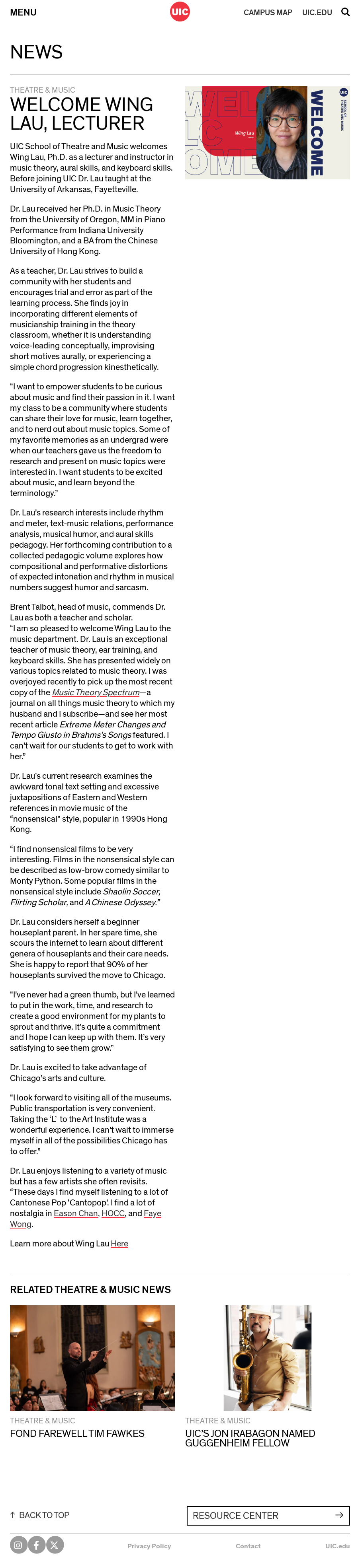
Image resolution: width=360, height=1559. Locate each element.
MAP (268, 13)
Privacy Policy (149, 1546)
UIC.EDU (317, 13)
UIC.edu (337, 1546)
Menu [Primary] (23, 12)
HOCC (113, 1213)
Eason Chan (76, 1213)
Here (119, 1243)
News (36, 52)
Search (345, 15)
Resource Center (235, 1516)
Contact (248, 1546)
